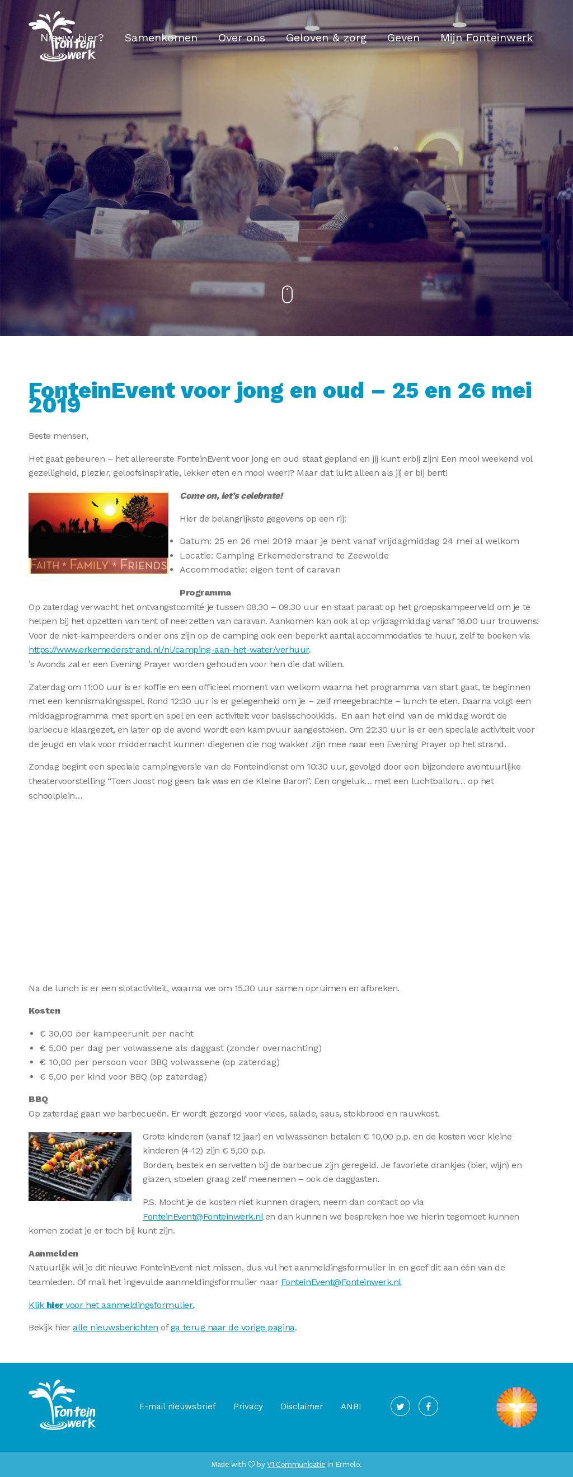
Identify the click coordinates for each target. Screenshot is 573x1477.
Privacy (248, 1406)
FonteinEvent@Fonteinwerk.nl (202, 1216)
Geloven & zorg (326, 37)
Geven (403, 37)
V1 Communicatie (296, 1464)
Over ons (241, 37)
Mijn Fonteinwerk (486, 37)
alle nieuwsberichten (115, 1327)
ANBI (351, 1406)
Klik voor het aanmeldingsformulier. (111, 1305)
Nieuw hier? (72, 37)
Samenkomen (161, 37)
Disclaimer (301, 1406)
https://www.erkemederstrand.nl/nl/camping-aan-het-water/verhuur (169, 649)
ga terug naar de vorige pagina (233, 1327)
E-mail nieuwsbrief (177, 1406)
